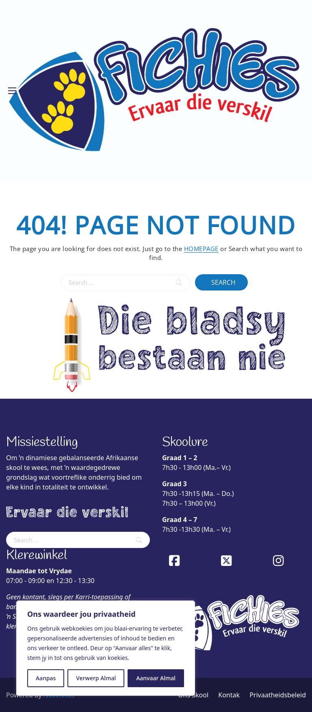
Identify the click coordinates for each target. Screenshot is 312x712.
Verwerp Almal (96, 678)
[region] (105, 648)
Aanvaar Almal (156, 678)
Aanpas (46, 678)
